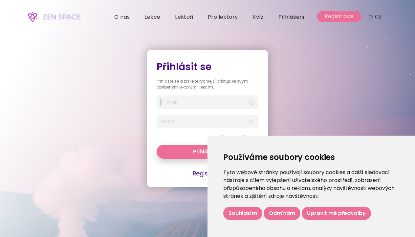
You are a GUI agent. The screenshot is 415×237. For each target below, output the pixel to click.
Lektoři (184, 17)
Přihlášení (291, 17)
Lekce (152, 17)
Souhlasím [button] (243, 213)
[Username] (200, 102)
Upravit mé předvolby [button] (336, 213)
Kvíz (258, 17)
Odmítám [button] (282, 213)
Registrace (339, 16)
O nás (122, 17)
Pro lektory (223, 17)
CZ (375, 16)
